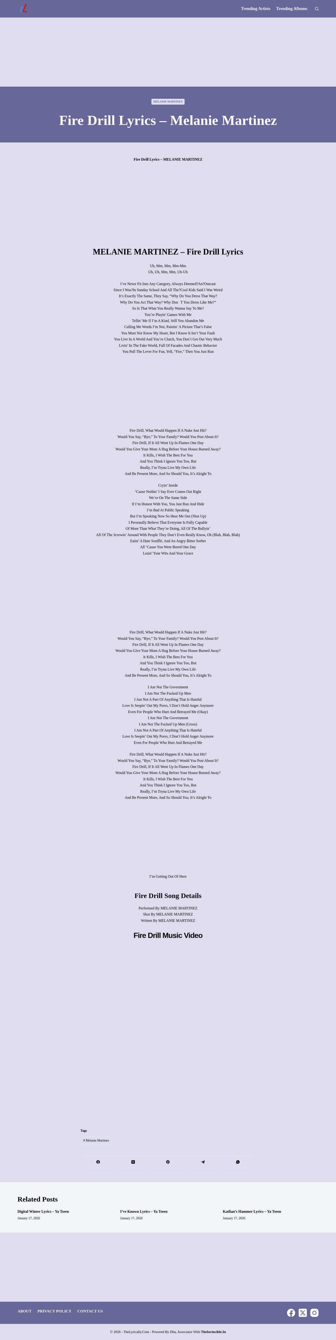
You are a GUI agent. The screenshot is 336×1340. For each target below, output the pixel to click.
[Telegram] (203, 1162)
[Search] (316, 9)
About (25, 1311)
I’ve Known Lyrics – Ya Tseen (144, 1211)
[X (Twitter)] (133, 1162)
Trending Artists (255, 8)
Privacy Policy (54, 1311)
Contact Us (90, 1311)
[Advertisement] (168, 52)
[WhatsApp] (238, 1162)
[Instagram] (314, 1313)
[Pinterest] (168, 1162)
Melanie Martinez (168, 101)
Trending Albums (292, 8)
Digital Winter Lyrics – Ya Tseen (43, 1211)
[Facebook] (98, 1162)
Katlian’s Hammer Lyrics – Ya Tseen (252, 1211)
